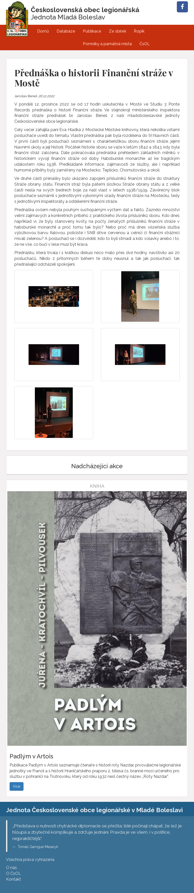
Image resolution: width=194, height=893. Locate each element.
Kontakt (13, 879)
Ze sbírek (117, 31)
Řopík (139, 31)
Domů (43, 31)
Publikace (92, 31)
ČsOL (144, 43)
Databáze (66, 31)
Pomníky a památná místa (107, 43)
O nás (11, 867)
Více (16, 786)
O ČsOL (13, 873)
